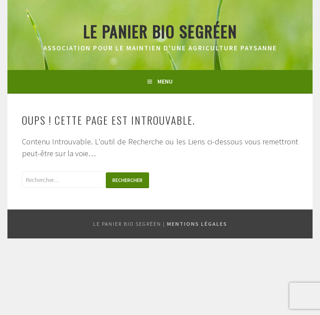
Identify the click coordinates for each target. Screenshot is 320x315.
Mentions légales (197, 223)
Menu (165, 81)
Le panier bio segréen (160, 31)
